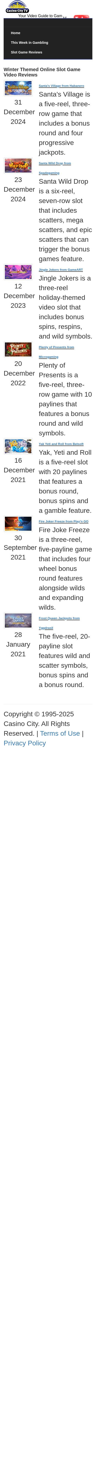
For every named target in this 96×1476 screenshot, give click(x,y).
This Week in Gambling (29, 43)
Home (15, 33)
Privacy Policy (25, 743)
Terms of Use (60, 733)
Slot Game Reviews (26, 52)
